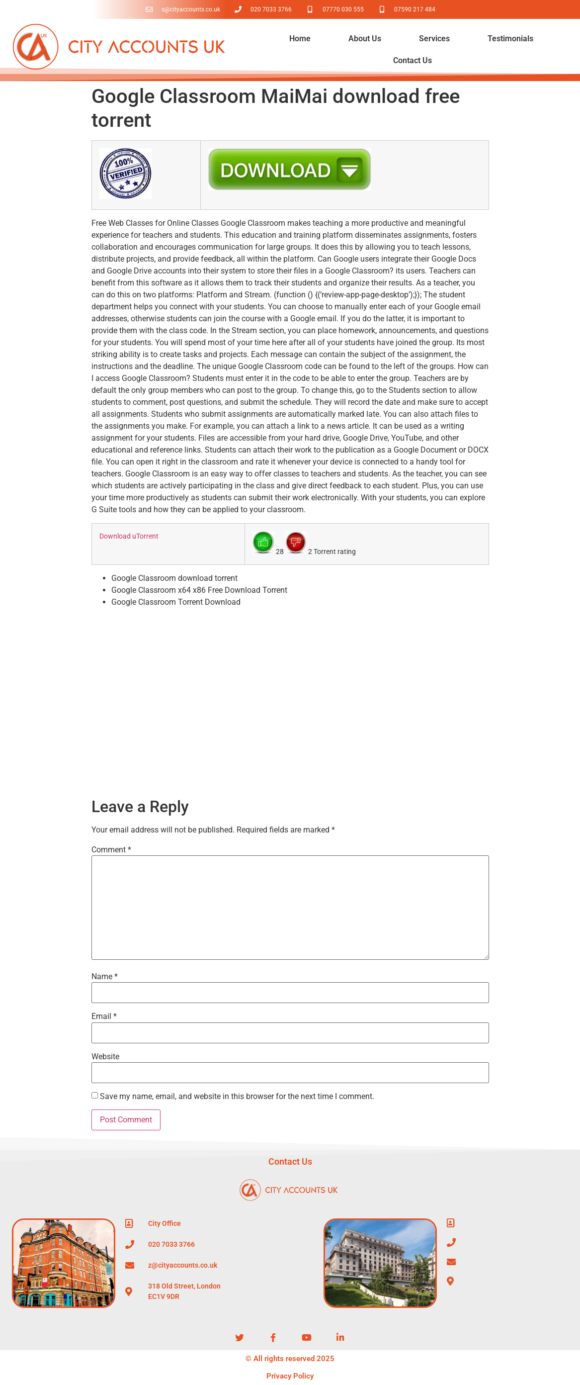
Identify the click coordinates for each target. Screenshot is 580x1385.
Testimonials (510, 38)
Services (434, 38)
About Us (364, 38)
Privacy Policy (290, 1376)
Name (104, 977)
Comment (111, 850)
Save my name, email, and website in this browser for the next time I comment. (237, 1097)
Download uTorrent (129, 536)
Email (104, 1016)
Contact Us (412, 60)
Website (105, 1057)
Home (300, 38)
